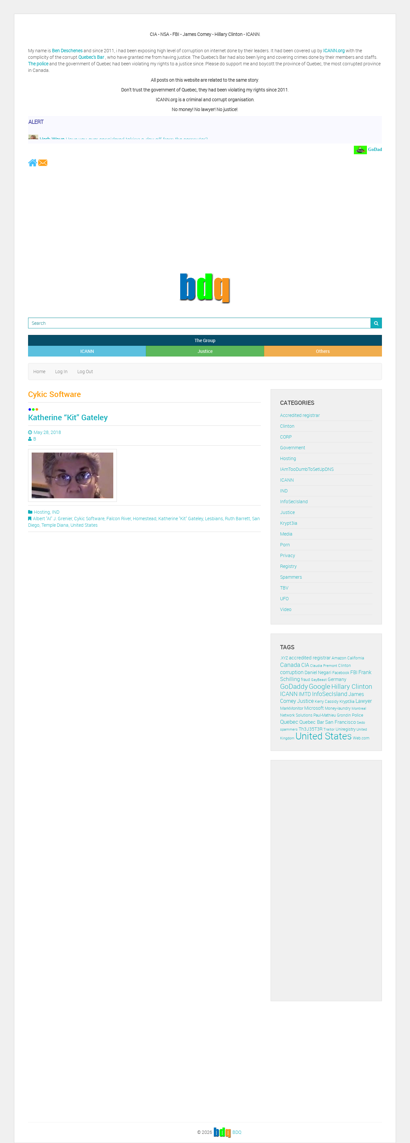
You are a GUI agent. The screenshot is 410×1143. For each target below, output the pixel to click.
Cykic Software (89, 518)
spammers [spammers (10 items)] (289, 729)
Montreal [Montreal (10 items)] (359, 708)
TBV (284, 588)
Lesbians (214, 518)
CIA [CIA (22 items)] (305, 665)
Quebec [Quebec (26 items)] (289, 721)
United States (84, 525)
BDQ (236, 1132)
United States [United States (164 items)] (323, 735)
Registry (288, 566)
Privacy (287, 555)
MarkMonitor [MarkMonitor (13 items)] (291, 708)
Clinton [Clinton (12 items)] (344, 665)
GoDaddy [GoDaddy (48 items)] (294, 686)
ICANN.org (334, 50)
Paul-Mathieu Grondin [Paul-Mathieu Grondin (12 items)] (332, 715)
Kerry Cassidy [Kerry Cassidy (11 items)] (327, 701)
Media (286, 534)
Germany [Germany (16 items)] (337, 679)
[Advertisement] (205, 219)
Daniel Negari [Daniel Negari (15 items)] (318, 672)
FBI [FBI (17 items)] (353, 672)
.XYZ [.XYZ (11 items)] (284, 657)
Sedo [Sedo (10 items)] (361, 722)
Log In (61, 371)
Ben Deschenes (67, 50)
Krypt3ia (288, 523)
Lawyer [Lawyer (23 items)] (363, 700)
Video (286, 609)
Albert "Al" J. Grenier (52, 518)
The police (38, 63)
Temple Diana (55, 525)
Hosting (42, 512)
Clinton (287, 426)
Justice (205, 351)
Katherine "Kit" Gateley (180, 518)
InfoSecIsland (294, 501)
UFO (284, 598)
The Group (205, 340)
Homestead (144, 518)
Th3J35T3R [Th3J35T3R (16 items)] (311, 729)
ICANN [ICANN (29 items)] (289, 694)
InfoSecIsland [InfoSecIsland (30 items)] (329, 694)
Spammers (291, 577)
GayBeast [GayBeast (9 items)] (319, 679)
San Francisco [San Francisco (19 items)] (340, 722)
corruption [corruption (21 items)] (292, 672)
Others (323, 351)
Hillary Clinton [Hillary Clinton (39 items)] (351, 686)
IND (55, 512)
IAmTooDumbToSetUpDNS (307, 469)
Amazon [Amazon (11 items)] (339, 657)
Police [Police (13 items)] (357, 715)
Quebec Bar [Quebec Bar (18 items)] (311, 722)
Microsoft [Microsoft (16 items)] (314, 708)
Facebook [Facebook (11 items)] (340, 672)
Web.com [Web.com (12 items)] (361, 738)
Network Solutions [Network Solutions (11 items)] (296, 715)
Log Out (85, 371)
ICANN (87, 351)
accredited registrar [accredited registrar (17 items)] (310, 657)
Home (39, 371)
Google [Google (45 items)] (319, 686)
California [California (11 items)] (355, 657)
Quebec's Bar (91, 57)
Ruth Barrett (237, 518)
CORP (286, 437)
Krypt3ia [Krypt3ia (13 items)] (347, 701)
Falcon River (118, 518)
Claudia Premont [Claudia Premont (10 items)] (323, 665)
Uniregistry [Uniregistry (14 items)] (345, 729)
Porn (285, 544)
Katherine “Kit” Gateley (68, 417)
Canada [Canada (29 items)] (290, 665)
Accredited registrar (300, 415)
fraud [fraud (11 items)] (305, 679)
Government (292, 447)
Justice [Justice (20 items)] (305, 701)
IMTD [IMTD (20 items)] (305, 694)
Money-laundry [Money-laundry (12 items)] (338, 708)
